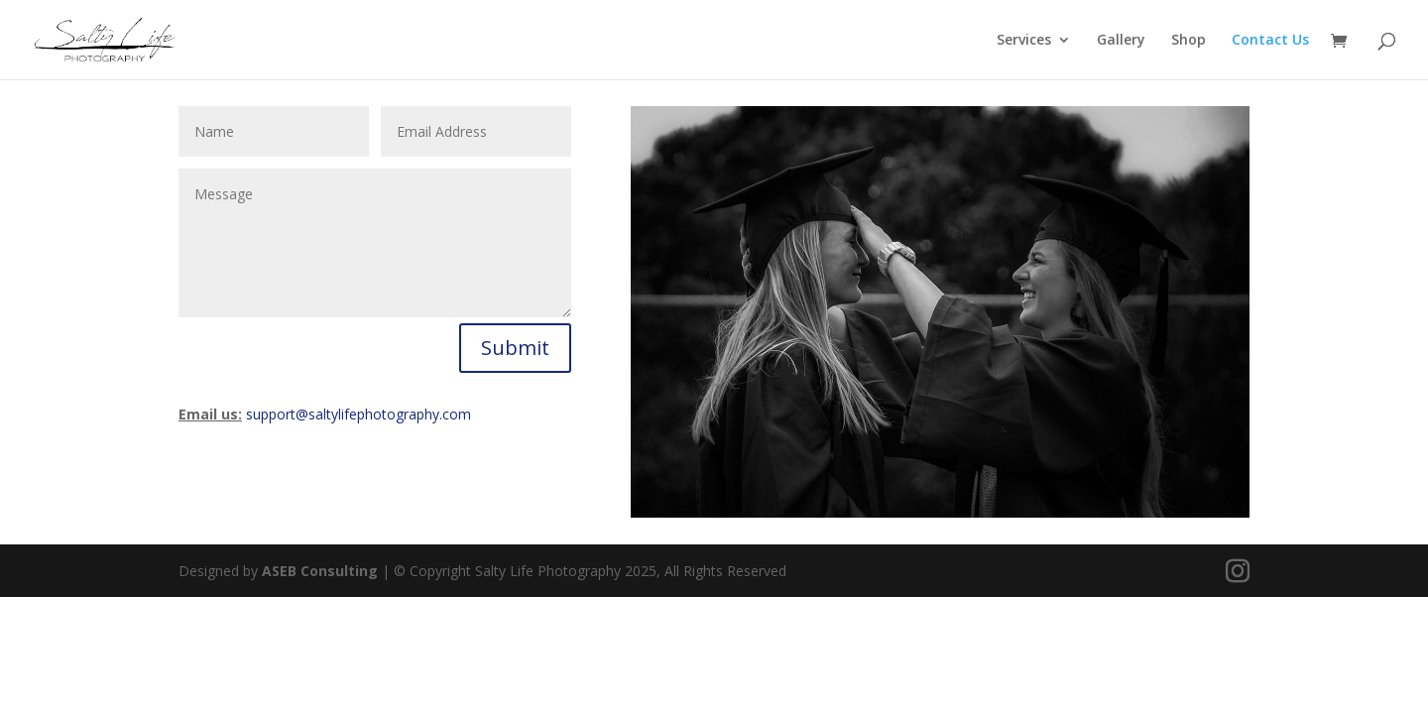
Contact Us (1270, 41)
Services (1024, 41)
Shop (1188, 41)
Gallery (1121, 41)
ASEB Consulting (320, 570)
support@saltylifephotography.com (358, 414)
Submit (515, 347)
